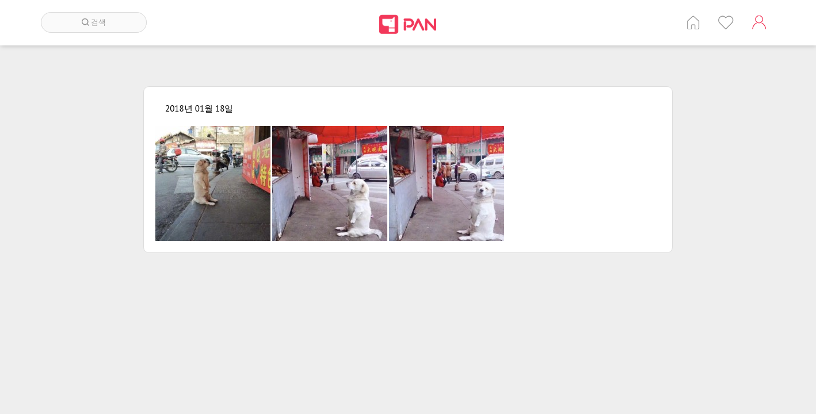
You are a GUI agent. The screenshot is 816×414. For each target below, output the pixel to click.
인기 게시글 (726, 22)
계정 (759, 22)
